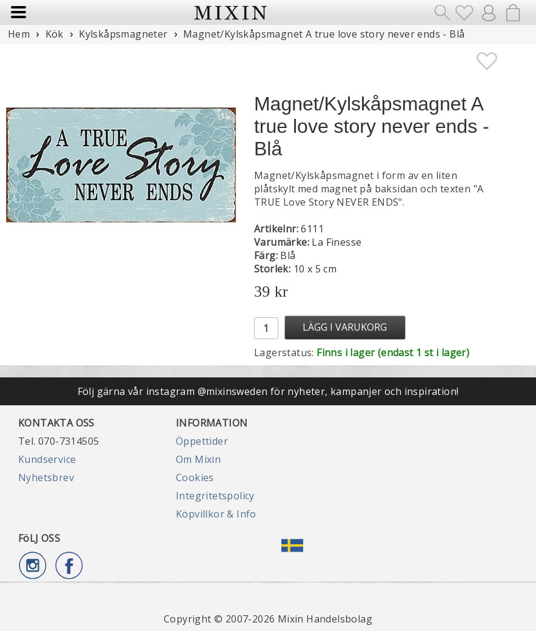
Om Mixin (198, 459)
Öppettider (202, 441)
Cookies (195, 477)
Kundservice (47, 459)
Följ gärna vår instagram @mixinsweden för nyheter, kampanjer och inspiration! (268, 391)
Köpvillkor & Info (216, 514)
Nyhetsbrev (46, 477)
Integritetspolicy (215, 495)
